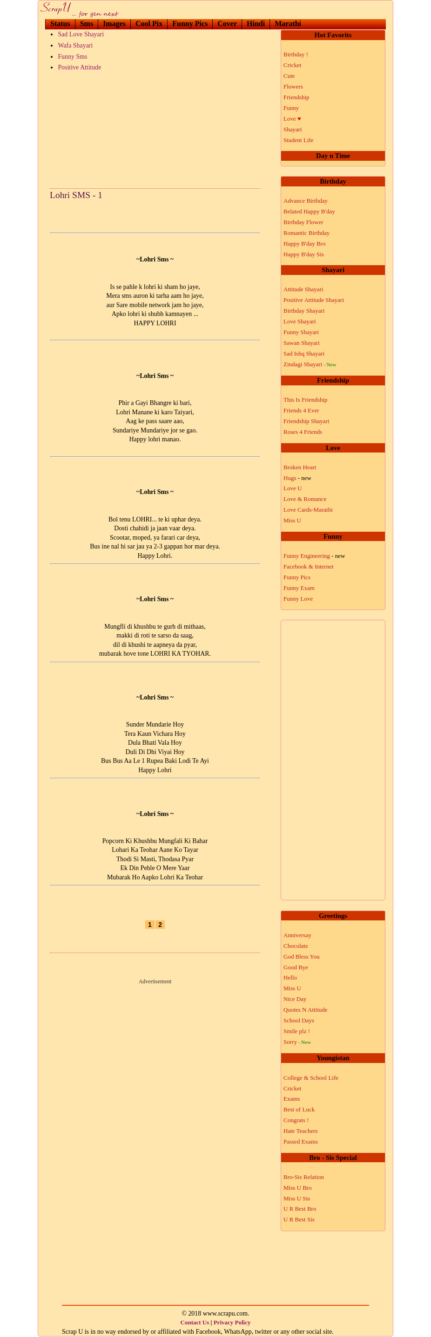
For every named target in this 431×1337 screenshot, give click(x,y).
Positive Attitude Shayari (313, 299)
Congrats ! (296, 1120)
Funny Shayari (301, 332)
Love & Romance (304, 498)
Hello (290, 977)
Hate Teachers (300, 1130)
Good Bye (295, 967)
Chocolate (295, 945)
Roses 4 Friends (302, 431)
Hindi (256, 23)
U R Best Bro (299, 1208)
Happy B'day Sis (303, 254)
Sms (86, 23)
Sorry (297, 1041)
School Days (298, 1020)
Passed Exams (300, 1141)
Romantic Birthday (306, 232)
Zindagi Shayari (309, 364)
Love (292, 118)
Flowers (293, 86)
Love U (292, 488)
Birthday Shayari (303, 310)
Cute (289, 75)
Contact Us (195, 1322)
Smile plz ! (296, 1031)
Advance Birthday (305, 200)
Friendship (296, 97)
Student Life (298, 140)
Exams (291, 1098)
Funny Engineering (314, 555)
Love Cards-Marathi (308, 509)
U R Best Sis (299, 1219)
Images (114, 23)
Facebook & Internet (308, 566)
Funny (291, 107)
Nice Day (294, 998)
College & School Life (310, 1077)
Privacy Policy (232, 1322)
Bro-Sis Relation (303, 1176)
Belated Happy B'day (309, 211)
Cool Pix (148, 23)
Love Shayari (299, 321)
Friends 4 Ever (301, 410)
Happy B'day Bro (304, 243)
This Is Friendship (305, 399)
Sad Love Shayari (81, 34)
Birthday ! (295, 54)
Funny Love (298, 598)
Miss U (292, 520)
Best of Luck (299, 1109)
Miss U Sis (296, 1198)
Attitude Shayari (303, 289)
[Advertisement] (155, 127)
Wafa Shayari (75, 45)
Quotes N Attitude (305, 1009)
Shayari (292, 129)
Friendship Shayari (306, 421)
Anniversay (297, 935)
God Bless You (301, 956)
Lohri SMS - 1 (76, 195)
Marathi (288, 23)
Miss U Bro (297, 1187)
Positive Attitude (79, 67)
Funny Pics (190, 23)
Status (60, 23)
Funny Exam (299, 587)
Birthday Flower (303, 222)
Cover (227, 23)
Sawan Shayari (301, 342)
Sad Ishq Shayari (303, 353)
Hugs (297, 477)
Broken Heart (299, 467)
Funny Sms (72, 56)
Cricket (292, 65)
